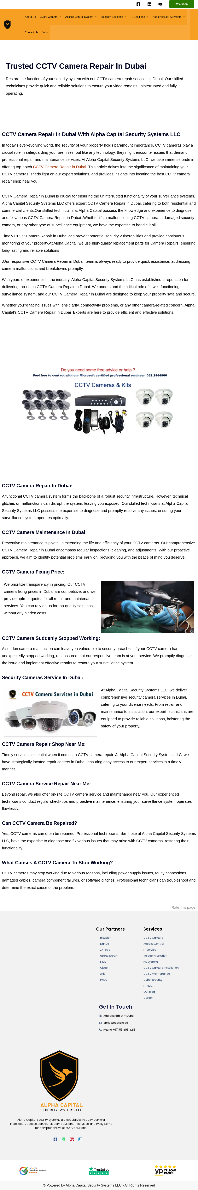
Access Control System (81, 17)
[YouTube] (160, 4)
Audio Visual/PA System (169, 17)
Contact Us (31, 32)
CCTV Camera (50, 17)
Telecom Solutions (114, 17)
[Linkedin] (149, 4)
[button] (181, 4)
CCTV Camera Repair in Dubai (59, 167)
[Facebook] (138, 4)
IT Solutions (140, 17)
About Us (30, 16)
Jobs (45, 32)
